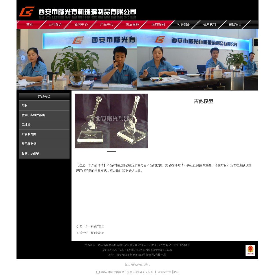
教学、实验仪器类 (33, 115)
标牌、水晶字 (30, 153)
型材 (25, 105)
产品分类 (44, 96)
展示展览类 (29, 143)
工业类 (26, 124)
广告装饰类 (29, 134)
